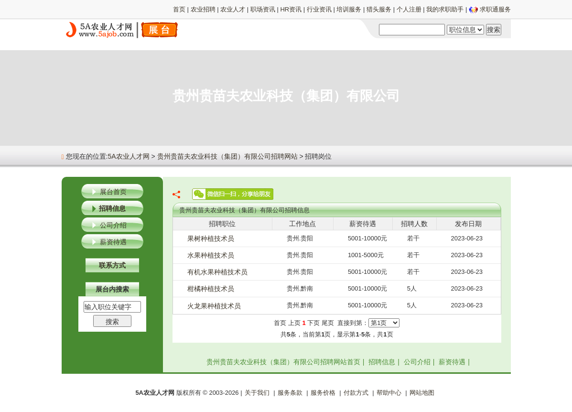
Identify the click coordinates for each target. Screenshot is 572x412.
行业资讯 (319, 9)
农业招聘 (203, 9)
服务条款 (290, 392)
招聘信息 (112, 208)
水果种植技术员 (210, 255)
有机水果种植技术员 (217, 272)
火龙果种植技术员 (214, 306)
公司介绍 (113, 225)
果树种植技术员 (210, 238)
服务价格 (323, 392)
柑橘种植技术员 (210, 289)
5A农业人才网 (128, 156)
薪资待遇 (113, 242)
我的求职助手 (445, 9)
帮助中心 (389, 392)
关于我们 (257, 392)
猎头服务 (379, 9)
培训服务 (348, 9)
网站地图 (422, 392)
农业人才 (232, 9)
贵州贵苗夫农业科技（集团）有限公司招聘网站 (227, 156)
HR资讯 (291, 9)
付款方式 (356, 392)
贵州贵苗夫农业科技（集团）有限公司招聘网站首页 (283, 362)
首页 (179, 9)
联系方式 (112, 265)
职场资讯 (262, 9)
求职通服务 (495, 9)
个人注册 (409, 9)
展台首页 (113, 191)
